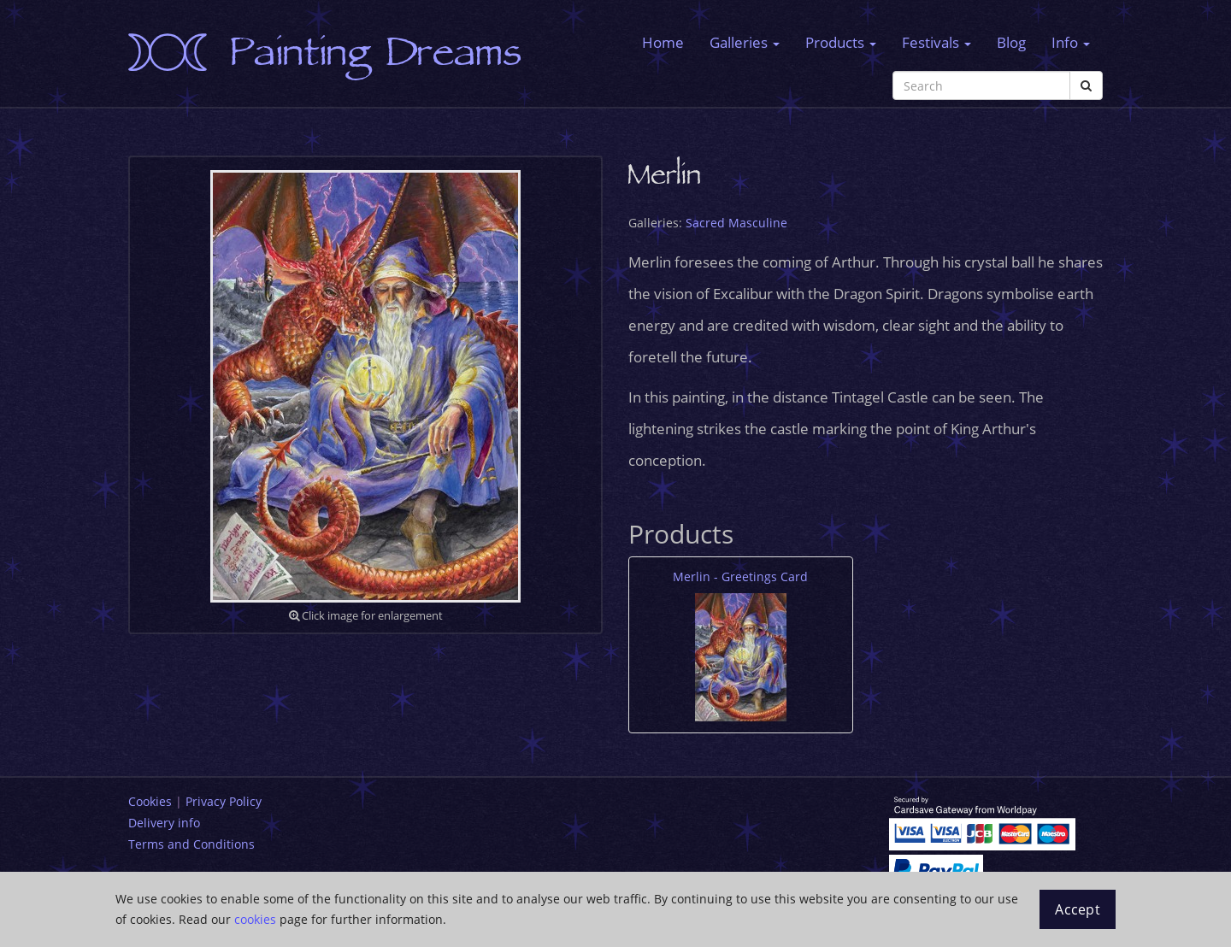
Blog (1011, 42)
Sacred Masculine (736, 223)
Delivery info (164, 823)
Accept (1077, 909)
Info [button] (1070, 42)
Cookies (150, 801)
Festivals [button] (936, 42)
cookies (255, 919)
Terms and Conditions (191, 844)
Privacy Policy (224, 801)
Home (663, 42)
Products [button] (840, 42)
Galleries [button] (745, 42)
